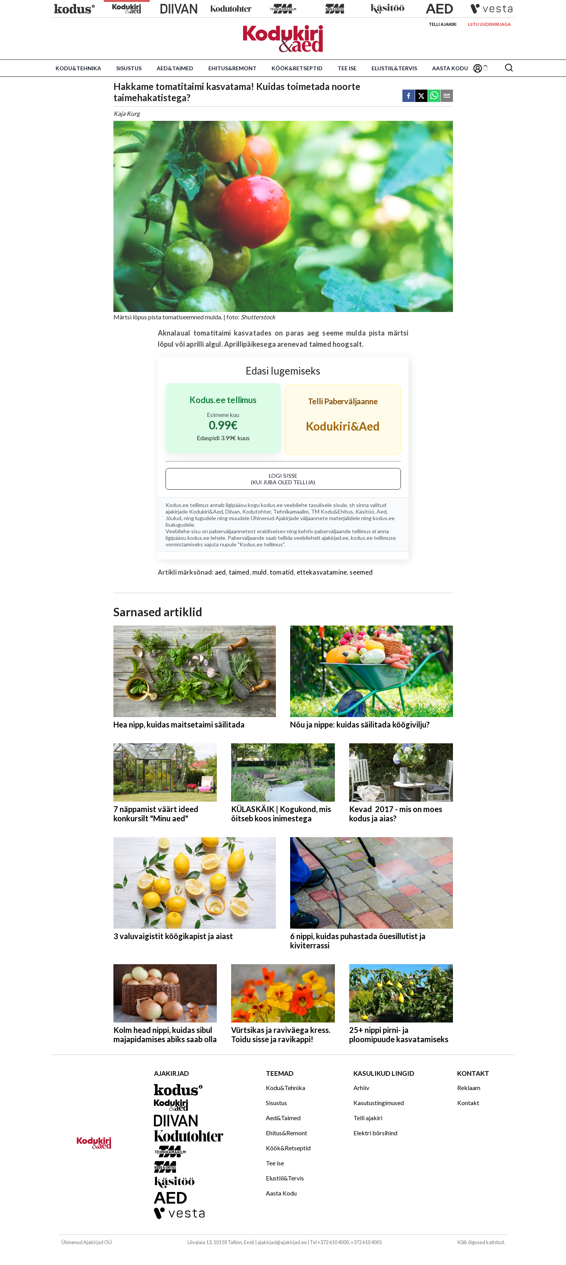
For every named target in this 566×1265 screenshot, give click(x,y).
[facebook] (408, 96)
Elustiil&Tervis (394, 68)
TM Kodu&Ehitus (332, 511)
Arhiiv (361, 1087)
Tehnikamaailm (291, 511)
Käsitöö (364, 511)
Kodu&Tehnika (78, 68)
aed (220, 572)
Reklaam (468, 1087)
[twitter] (421, 96)
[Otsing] (509, 68)
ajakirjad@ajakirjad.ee (282, 1242)
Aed (382, 511)
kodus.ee (272, 505)
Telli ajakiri (442, 24)
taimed (239, 572)
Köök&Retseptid (297, 68)
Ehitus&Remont (232, 68)
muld (259, 572)
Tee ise (347, 68)
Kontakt (468, 1102)
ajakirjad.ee (335, 537)
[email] (447, 96)
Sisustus (129, 68)
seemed (361, 572)
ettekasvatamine (322, 572)
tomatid (282, 572)
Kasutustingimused (378, 1102)
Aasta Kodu (450, 68)
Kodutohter (256, 511)
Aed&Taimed (175, 68)
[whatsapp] (434, 96)
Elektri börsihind (375, 1132)
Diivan (232, 511)
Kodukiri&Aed (206, 511)
